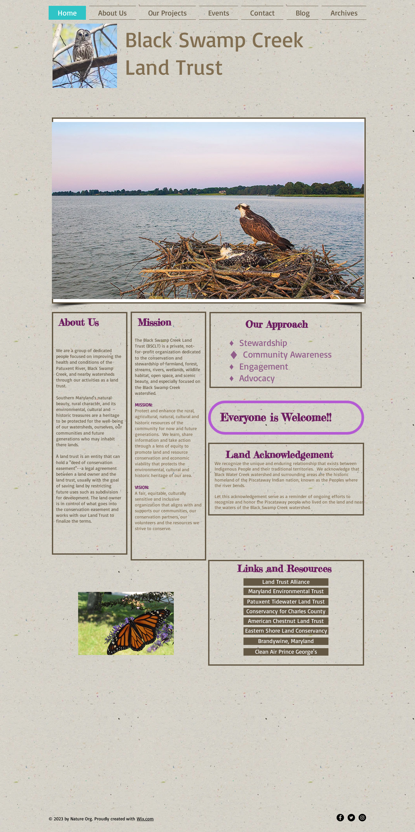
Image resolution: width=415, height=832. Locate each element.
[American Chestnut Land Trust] (285, 621)
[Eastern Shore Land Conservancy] (285, 631)
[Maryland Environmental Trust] (285, 591)
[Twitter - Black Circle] (351, 817)
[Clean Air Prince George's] (285, 652)
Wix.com (145, 818)
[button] (208, 210)
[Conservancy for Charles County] (285, 611)
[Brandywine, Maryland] (285, 641)
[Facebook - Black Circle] (340, 817)
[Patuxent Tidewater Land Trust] (285, 601)
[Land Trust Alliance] (285, 582)
